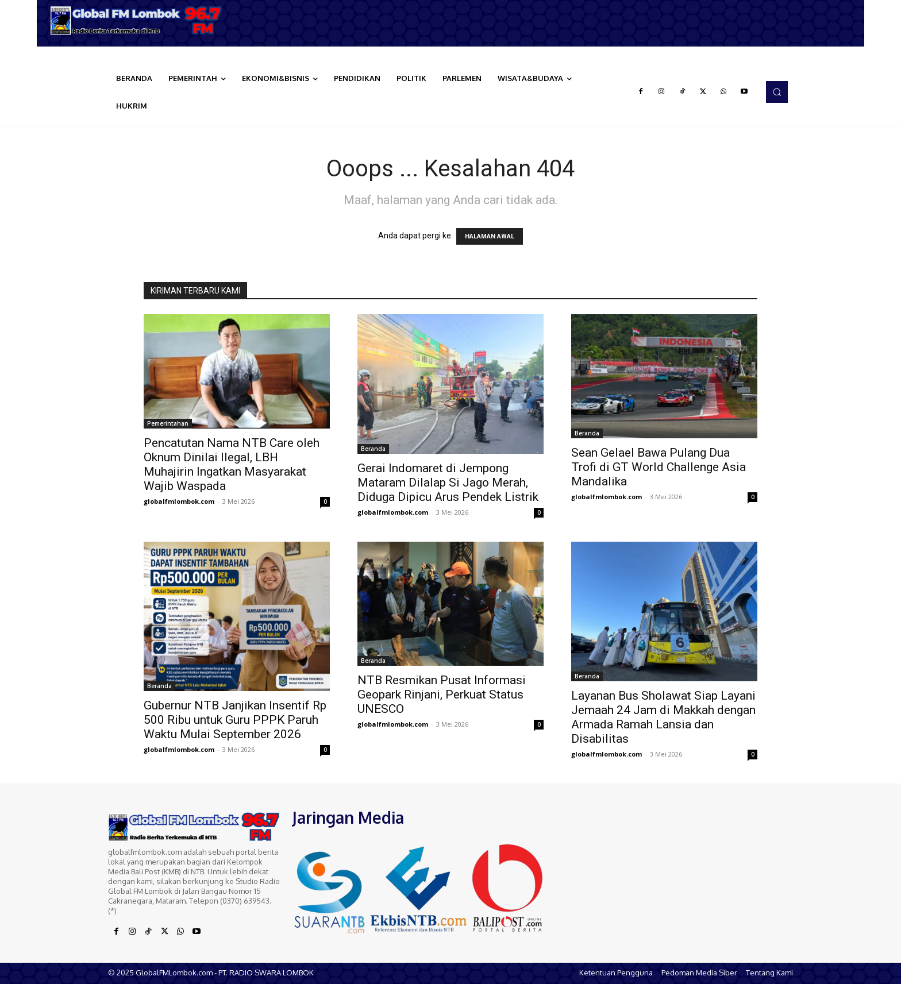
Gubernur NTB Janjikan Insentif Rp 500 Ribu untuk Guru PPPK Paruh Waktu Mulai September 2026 (235, 720)
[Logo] (140, 20)
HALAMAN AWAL (489, 236)
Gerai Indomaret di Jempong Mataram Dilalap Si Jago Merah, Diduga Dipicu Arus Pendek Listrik (447, 482)
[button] (777, 92)
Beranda (373, 449)
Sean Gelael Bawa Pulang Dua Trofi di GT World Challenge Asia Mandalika (658, 467)
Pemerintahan (167, 423)
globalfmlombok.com (179, 501)
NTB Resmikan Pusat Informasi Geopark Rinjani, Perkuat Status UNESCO (441, 694)
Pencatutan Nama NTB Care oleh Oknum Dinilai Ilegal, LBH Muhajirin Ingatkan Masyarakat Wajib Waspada (231, 464)
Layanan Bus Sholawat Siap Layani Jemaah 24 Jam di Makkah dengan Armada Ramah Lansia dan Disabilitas (663, 717)
